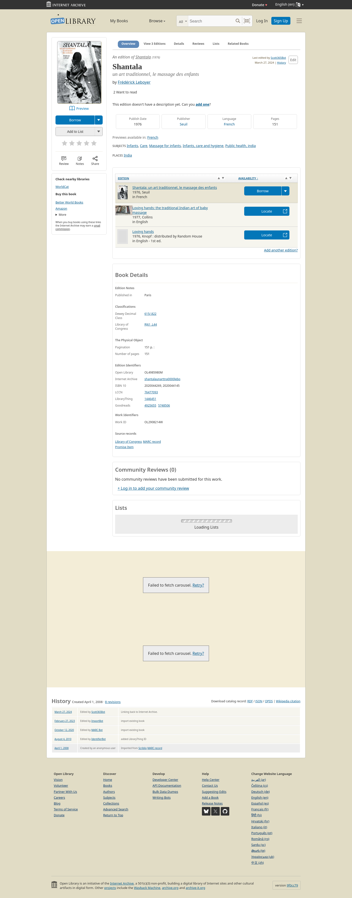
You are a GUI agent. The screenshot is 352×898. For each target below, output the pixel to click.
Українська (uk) (262, 856)
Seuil (183, 124)
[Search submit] (237, 20)
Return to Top (113, 815)
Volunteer (61, 785)
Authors (109, 791)
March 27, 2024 (63, 712)
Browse (151, 20)
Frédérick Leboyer (134, 82)
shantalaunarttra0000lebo (162, 379)
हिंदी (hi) (256, 815)
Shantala (143, 57)
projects (110, 888)
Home (107, 779)
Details (179, 44)
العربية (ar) (258, 779)
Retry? (198, 585)
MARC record (152, 442)
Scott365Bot (278, 57)
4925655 (150, 405)
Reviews (198, 44)
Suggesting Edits (214, 791)
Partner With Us (65, 791)
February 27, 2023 (65, 721)
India (128, 155)
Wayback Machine (147, 888)
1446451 (150, 399)
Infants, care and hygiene (203, 145)
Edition (123, 178)
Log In (262, 20)
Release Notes (212, 803)
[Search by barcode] (246, 20)
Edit (293, 59)
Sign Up (281, 20)
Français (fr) (259, 809)
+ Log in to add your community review (153, 488)
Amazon (61, 208)
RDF (250, 701)
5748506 (164, 405)
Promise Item (124, 447)
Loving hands (143, 231)
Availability (248, 178)
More (62, 215)
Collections (111, 803)
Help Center (211, 779)
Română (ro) (260, 839)
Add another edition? (281, 250)
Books (107, 785)
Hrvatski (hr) (260, 821)
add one (202, 104)
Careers (59, 797)
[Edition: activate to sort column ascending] (175, 178)
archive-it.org (195, 888)
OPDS (269, 701)
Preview (82, 108)
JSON (258, 701)
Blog (57, 803)
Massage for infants (165, 145)
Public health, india (240, 145)
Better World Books (69, 202)
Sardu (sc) (258, 844)
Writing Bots (162, 797)
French (229, 124)
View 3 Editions (155, 44)
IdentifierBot (98, 739)
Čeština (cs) (259, 785)
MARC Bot (97, 730)
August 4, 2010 (63, 739)
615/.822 (150, 314)
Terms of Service (66, 809)
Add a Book (210, 797)
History (281, 62)
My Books (119, 20)
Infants (132, 145)
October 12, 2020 (64, 730)
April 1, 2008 (62, 748)
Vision (58, 779)
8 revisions (113, 702)
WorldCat (62, 187)
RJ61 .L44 (150, 324)
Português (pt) (261, 833)
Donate (259, 4)
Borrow (75, 120)
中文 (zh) (257, 862)
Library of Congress (128, 442)
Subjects (109, 797)
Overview (128, 44)
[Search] (211, 21)
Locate (267, 211)
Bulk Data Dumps (165, 791)
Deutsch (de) (260, 791)
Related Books (238, 44)
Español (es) (260, 803)
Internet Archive (122, 883)
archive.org (170, 888)
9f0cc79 (292, 885)
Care (143, 145)
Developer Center (165, 779)
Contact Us (210, 785)
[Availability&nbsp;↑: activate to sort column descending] (267, 178)
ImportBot (97, 721)
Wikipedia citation (288, 701)
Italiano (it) (259, 827)
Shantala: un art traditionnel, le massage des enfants (174, 187)
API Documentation (167, 785)
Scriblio (142, 748)
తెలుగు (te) (258, 850)
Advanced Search (115, 809)
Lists (216, 44)
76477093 (151, 392)
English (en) (259, 797)
